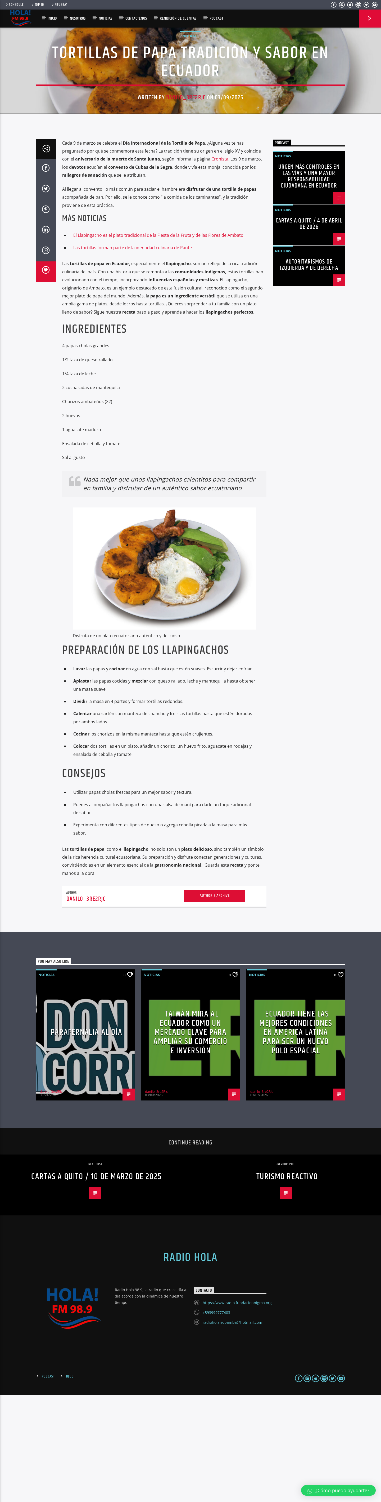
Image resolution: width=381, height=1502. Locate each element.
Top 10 (37, 5)
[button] (338, 1490)
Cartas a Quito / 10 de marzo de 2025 (96, 1283)
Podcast (48, 1483)
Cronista (219, 266)
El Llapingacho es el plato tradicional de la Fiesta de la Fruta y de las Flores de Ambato (158, 342)
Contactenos (136, 18)
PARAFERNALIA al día (86, 1139)
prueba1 (59, 5)
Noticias (105, 18)
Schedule (14, 5)
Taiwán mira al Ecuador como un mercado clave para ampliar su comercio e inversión (190, 1139)
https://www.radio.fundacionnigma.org (237, 1409)
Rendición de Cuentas (178, 18)
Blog (70, 1483)
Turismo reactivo (287, 1283)
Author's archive (215, 1002)
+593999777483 (216, 1419)
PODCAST (217, 18)
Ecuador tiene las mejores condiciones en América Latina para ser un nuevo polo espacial (295, 1139)
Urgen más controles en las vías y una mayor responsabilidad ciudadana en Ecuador (309, 283)
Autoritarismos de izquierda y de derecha (309, 372)
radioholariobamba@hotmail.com (232, 1429)
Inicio (52, 18)
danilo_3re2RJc (186, 151)
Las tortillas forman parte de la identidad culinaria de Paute (132, 355)
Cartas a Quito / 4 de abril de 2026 (309, 331)
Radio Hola (190, 1364)
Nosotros (78, 18)
